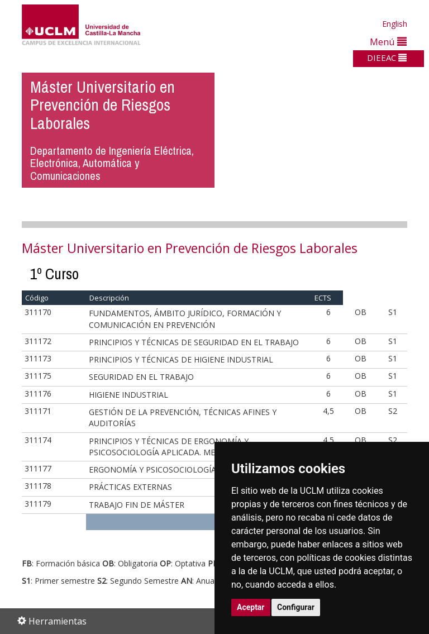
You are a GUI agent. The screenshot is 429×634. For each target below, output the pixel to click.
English (394, 23)
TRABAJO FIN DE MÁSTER (136, 504)
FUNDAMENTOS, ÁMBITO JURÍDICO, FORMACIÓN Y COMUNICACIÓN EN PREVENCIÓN (185, 319)
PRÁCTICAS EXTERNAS (130, 487)
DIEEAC (387, 57)
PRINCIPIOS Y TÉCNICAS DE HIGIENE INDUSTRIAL (181, 359)
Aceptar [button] (251, 607)
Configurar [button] (295, 607)
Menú (388, 41)
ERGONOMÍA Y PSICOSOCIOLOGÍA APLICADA (172, 469)
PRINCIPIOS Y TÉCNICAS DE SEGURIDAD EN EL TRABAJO (194, 342)
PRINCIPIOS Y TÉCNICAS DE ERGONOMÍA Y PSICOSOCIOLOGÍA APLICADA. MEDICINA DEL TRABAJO (192, 446)
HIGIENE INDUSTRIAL (128, 394)
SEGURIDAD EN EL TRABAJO (141, 376)
